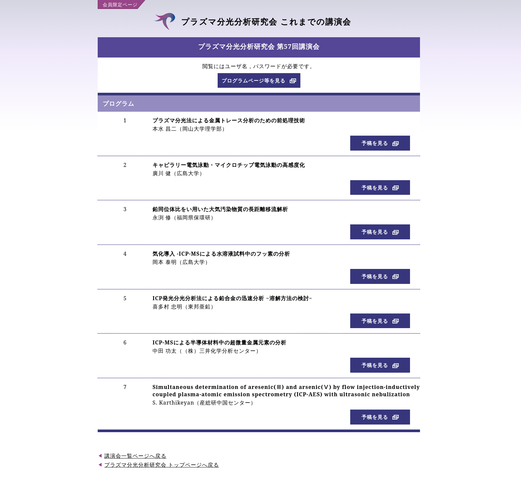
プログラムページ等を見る (253, 80)
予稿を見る (375, 143)
